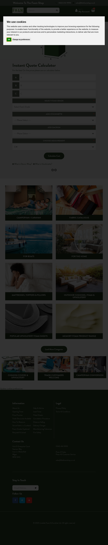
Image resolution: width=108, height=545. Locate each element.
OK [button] (9, 39)
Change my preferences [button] (21, 39)
